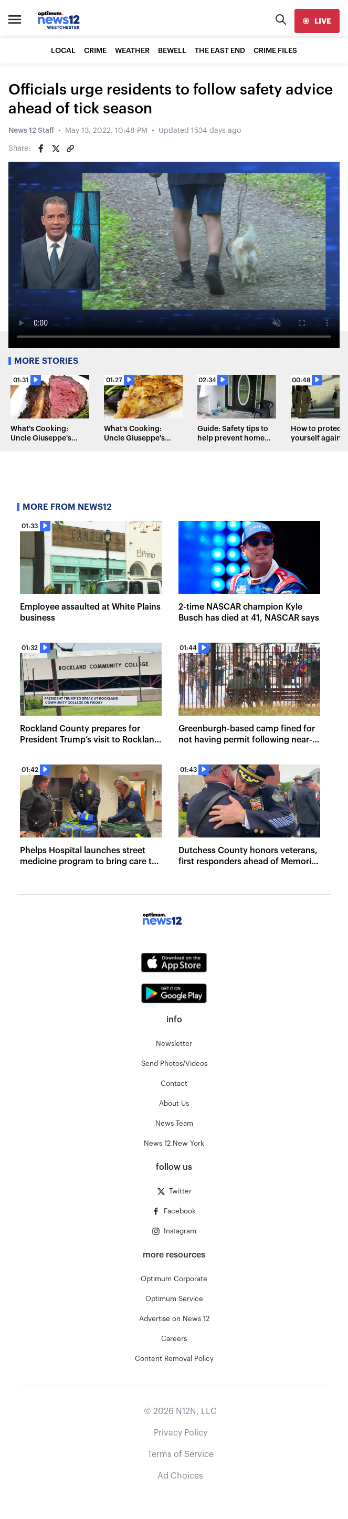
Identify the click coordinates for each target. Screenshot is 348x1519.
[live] (317, 21)
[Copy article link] (70, 148)
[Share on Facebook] (41, 148)
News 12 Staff (31, 130)
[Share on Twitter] (55, 148)
